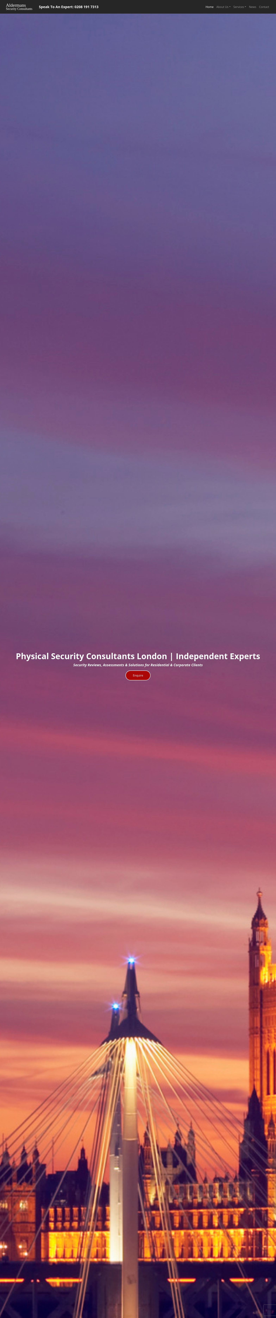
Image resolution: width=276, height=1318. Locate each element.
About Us (222, 7)
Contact (264, 7)
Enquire (138, 675)
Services (238, 7)
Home (210, 7)
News (252, 7)
